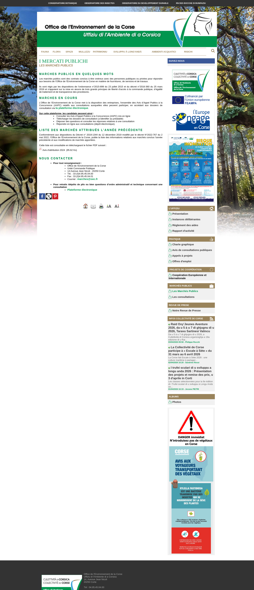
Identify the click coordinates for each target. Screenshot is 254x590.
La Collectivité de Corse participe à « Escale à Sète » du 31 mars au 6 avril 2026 (189, 347)
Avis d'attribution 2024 (54, 149)
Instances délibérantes (182, 220)
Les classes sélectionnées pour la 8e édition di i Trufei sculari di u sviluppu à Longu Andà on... (190, 369)
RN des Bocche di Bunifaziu (191, 3)
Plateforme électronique (80, 187)
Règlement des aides (181, 226)
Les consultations (179, 300)
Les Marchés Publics (181, 294)
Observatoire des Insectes (99, 3)
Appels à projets (179, 258)
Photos (174, 386)
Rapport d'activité (179, 232)
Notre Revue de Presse (182, 314)
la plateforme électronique (70, 108)
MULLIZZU (84, 51)
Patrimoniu (100, 51)
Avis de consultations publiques (187, 252)
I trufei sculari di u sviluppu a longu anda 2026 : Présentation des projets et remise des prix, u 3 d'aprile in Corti (191, 363)
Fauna (45, 51)
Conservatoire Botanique (62, 3)
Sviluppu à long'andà (127, 51)
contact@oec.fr (101, 577)
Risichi (188, 51)
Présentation (177, 214)
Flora (57, 51)
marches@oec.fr (86, 177)
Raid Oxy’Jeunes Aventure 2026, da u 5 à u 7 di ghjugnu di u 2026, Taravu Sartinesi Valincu (191, 329)
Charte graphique (179, 246)
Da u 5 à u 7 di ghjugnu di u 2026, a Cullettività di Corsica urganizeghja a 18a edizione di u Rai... (190, 337)
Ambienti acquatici (164, 51)
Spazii (69, 51)
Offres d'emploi (178, 264)
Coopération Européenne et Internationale (184, 279)
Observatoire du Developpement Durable (145, 3)
